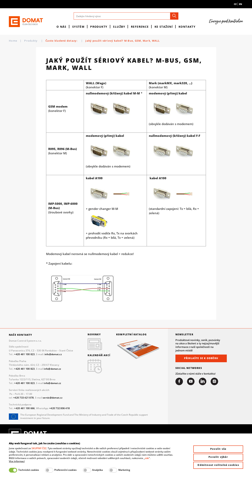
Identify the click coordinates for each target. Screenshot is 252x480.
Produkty (98, 26)
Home (13, 40)
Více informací (17, 461)
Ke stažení (164, 26)
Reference (140, 26)
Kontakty (187, 26)
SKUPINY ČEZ (39, 448)
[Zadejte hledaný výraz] (126, 16)
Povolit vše (218, 449)
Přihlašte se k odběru (201, 358)
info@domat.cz (53, 354)
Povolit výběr (218, 457)
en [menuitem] (240, 4)
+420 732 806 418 (59, 408)
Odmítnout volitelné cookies (218, 465)
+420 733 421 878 (23, 397)
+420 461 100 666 (24, 408)
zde (147, 458)
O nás (62, 26)
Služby (119, 26)
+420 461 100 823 (24, 354)
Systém (78, 26)
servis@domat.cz (52, 397)
